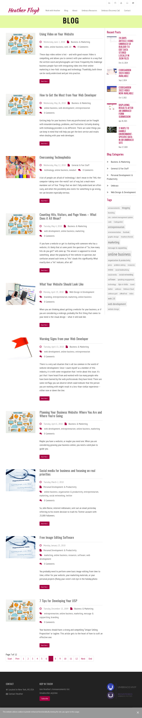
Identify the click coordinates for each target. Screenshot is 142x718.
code (109, 222)
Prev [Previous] (17, 658)
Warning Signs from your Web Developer (64, 338)
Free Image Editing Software (57, 537)
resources (72, 555)
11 (71, 658)
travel (132, 284)
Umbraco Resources (89, 10)
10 (65, 658)
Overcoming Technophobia (55, 157)
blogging (126, 207)
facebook (126, 232)
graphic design (113, 236)
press (110, 265)
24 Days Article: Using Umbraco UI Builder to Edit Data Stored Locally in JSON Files (126, 48)
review (110, 269)
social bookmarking (122, 270)
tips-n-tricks (123, 284)
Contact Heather (16, 693)
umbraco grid (112, 293)
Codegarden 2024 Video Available (125, 73)
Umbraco (114, 185)
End (90, 658)
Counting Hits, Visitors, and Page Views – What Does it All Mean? (68, 216)
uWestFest (123, 293)
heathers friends (127, 236)
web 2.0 (67, 46)
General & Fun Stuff (80, 165)
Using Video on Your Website (57, 33)
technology (49, 170)
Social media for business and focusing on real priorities (67, 472)
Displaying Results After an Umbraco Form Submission (126, 110)
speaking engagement (126, 279)
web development (66, 107)
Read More (44, 81)
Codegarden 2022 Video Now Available (126, 90)
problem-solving (119, 265)
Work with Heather (52, 10)
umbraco (118, 289)
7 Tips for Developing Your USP (58, 600)
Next (83, 658)
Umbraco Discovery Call (110, 10)
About (74, 10)
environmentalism (114, 232)
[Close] (138, 712)
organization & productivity (71, 491)
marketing (79, 231)
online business (56, 46)
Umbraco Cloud (128, 289)
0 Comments (83, 46)
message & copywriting (117, 247)
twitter (69, 495)
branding (48, 296)
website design (113, 309)
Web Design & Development (81, 292)
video (46, 46)
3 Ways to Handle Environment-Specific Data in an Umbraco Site (126, 135)
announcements (114, 208)
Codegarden (118, 222)
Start (10, 658)
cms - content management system (120, 217)
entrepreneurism (82, 107)
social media (112, 274)
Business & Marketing (80, 41)
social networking (57, 495)
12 (76, 658)
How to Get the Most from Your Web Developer (68, 94)
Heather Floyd (23, 9)
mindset (72, 170)
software (81, 555)
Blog (66, 10)
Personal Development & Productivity (60, 486)
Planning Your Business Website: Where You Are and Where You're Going (71, 414)
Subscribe (44, 698)
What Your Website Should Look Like (61, 283)
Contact (127, 10)
